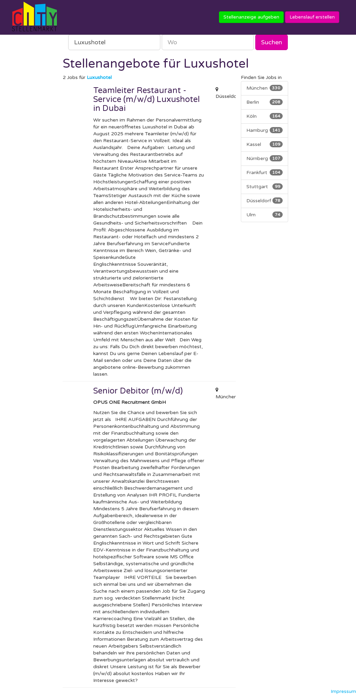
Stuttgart (264, 186)
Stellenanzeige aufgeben (251, 17)
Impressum (343, 691)
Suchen (271, 42)
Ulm (264, 215)
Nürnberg (264, 158)
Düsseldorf (264, 200)
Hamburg (264, 130)
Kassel (264, 144)
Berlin (264, 102)
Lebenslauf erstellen (312, 17)
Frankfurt (264, 172)
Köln (264, 116)
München (264, 88)
